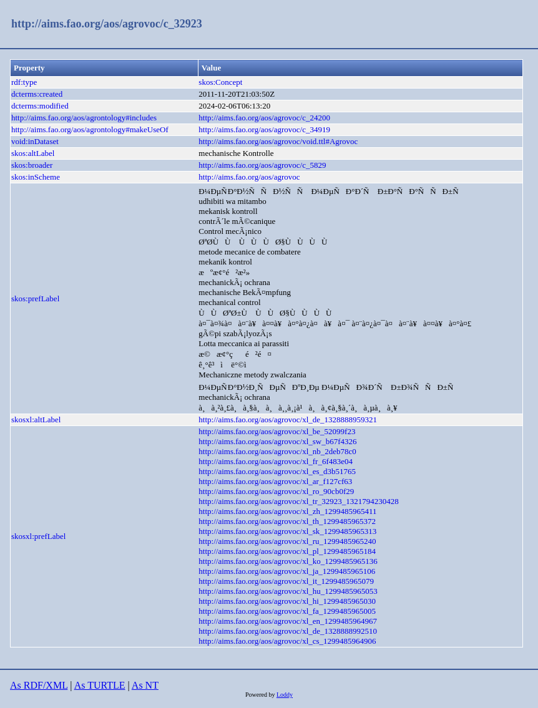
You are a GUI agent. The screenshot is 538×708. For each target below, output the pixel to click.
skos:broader (31, 165)
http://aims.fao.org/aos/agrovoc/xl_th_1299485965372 (287, 521)
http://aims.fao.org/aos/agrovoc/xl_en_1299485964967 (287, 621)
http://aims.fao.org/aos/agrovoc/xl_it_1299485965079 (286, 581)
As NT (145, 685)
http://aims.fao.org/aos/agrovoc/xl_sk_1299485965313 (287, 531)
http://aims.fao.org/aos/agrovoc (249, 177)
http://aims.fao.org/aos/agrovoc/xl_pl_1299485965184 (287, 551)
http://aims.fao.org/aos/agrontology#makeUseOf (90, 129)
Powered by (260, 694)
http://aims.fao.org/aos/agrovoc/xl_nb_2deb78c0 (277, 451)
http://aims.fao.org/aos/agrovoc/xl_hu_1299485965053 (287, 591)
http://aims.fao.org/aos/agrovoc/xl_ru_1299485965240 (287, 541)
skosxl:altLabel (36, 419)
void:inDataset (35, 141)
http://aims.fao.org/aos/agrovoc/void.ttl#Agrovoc (278, 141)
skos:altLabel (32, 153)
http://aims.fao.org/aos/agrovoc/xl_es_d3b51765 (277, 471)
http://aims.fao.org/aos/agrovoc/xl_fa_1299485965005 (287, 611)
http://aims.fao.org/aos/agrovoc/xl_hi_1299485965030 (287, 601)
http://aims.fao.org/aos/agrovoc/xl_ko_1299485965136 (287, 561)
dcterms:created (36, 94)
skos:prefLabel (35, 298)
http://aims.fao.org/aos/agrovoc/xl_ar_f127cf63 (275, 481)
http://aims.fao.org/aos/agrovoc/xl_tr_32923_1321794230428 (298, 501)
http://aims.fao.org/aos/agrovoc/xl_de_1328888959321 (287, 419)
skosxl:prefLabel (38, 536)
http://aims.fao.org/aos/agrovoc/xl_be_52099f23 (276, 431)
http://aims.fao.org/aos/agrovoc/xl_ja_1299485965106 (286, 571)
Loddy (284, 694)
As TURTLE (99, 685)
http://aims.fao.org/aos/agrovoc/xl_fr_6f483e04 (275, 461)
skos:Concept (220, 82)
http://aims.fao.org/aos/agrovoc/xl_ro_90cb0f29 (276, 491)
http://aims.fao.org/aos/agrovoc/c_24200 (264, 117)
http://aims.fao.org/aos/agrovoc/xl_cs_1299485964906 (287, 641)
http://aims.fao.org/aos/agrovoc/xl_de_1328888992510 (287, 631)
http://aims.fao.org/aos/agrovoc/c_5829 (262, 165)
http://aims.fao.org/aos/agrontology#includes (84, 117)
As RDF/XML (38, 685)
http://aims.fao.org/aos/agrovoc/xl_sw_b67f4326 (277, 441)
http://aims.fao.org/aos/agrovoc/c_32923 (106, 23)
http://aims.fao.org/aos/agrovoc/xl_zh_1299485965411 (287, 511)
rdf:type (24, 82)
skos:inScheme (35, 177)
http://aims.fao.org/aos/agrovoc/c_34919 (264, 129)
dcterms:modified (40, 105)
